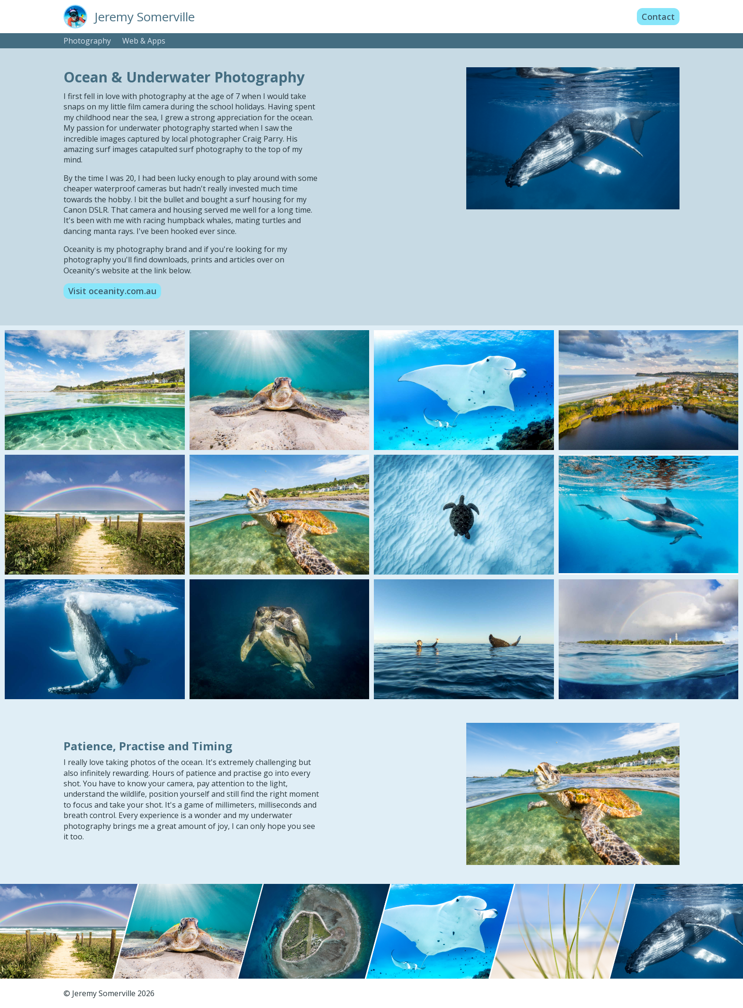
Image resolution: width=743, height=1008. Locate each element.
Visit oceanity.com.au (112, 291)
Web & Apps (143, 41)
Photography (87, 41)
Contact (658, 16)
